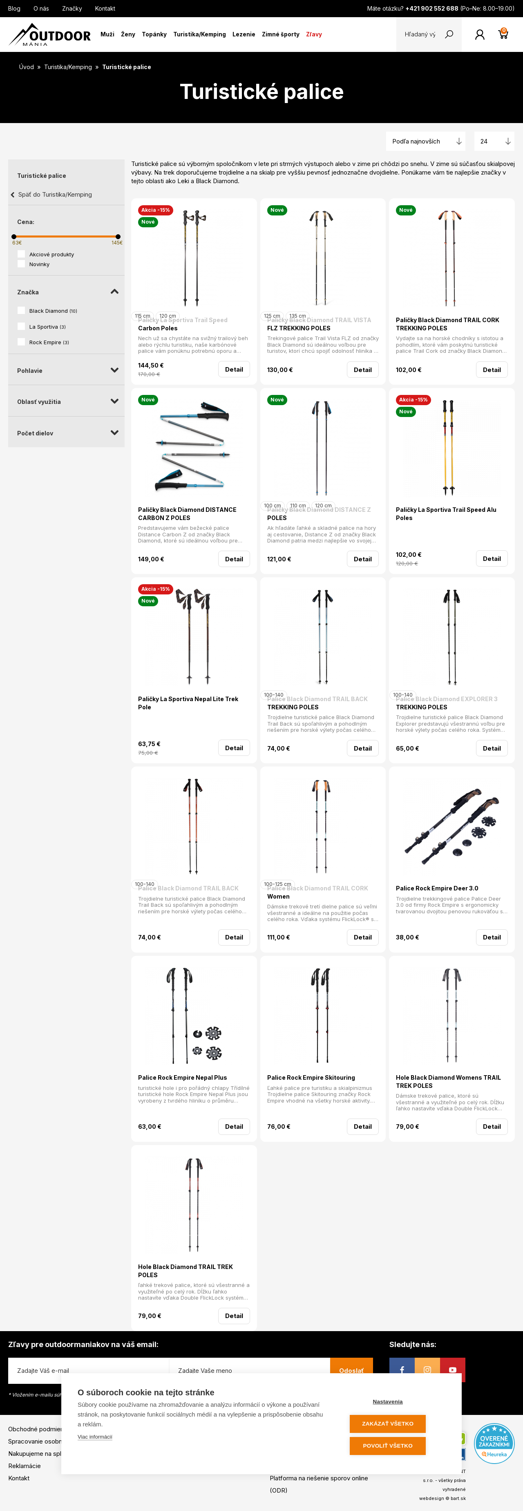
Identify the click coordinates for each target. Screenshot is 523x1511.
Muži (107, 34)
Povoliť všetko (396, 1446)
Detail (234, 369)
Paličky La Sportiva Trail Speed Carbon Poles (183, 324)
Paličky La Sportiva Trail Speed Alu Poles (446, 513)
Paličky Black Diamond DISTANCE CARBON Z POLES (187, 513)
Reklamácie (24, 1466)
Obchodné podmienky (39, 1429)
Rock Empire (49, 342)
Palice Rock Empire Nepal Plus (182, 1077)
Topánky (154, 34)
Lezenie (243, 34)
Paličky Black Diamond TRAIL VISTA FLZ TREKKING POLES (319, 324)
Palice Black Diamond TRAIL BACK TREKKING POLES (317, 703)
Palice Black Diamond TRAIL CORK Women (317, 892)
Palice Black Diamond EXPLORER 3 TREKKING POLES (447, 703)
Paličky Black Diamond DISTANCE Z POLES (319, 513)
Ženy (128, 34)
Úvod (26, 66)
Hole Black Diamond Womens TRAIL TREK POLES (448, 1081)
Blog (14, 8)
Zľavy (314, 34)
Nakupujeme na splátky (40, 1453)
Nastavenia (396, 1403)
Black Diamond (53, 310)
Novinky (39, 264)
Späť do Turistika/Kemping (55, 194)
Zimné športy (280, 34)
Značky (72, 8)
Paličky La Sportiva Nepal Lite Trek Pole (188, 703)
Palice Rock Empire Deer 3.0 (437, 888)
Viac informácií (95, 1438)
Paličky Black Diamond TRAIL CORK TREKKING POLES (447, 324)
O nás (41, 8)
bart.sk (458, 1498)
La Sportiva (47, 326)
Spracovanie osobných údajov (50, 1441)
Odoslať (351, 1370)
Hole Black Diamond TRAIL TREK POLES (185, 1270)
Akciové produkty (51, 254)
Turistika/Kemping (199, 34)
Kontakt (105, 8)
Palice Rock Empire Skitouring (311, 1077)
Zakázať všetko (396, 1424)
